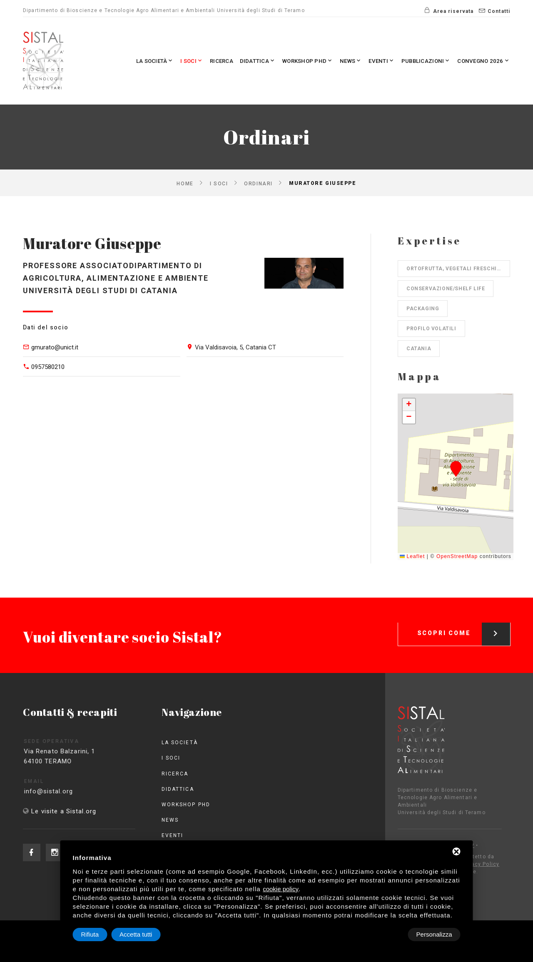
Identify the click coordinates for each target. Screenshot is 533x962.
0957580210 (48, 367)
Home (185, 183)
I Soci (156, 60)
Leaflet (412, 556)
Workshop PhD (285, 60)
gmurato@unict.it (54, 347)
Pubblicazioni (416, 60)
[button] (455, 468)
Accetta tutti (435, 934)
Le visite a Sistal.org (63, 811)
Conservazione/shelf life (445, 289)
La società (115, 60)
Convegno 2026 (480, 60)
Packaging (422, 309)
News (333, 60)
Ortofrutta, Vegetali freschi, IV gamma (458, 269)
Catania (418, 348)
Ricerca (189, 60)
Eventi (367, 60)
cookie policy (281, 888)
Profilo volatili (431, 328)
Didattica (229, 60)
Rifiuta (390, 934)
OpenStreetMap (457, 556)
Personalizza (99, 934)
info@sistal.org (62, 791)
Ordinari (258, 183)
